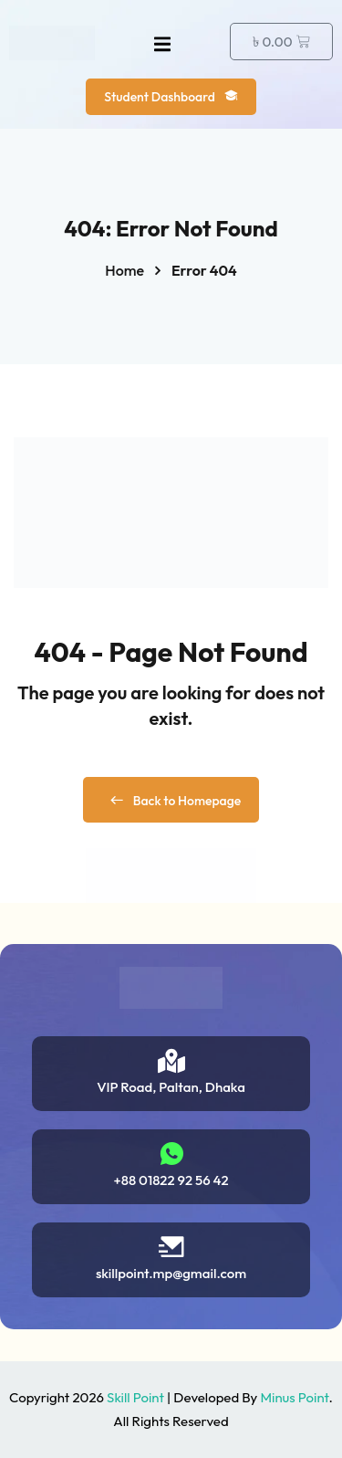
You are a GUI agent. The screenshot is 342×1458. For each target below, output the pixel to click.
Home (124, 270)
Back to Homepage (171, 800)
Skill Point (135, 1397)
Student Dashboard (171, 97)
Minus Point (294, 1397)
